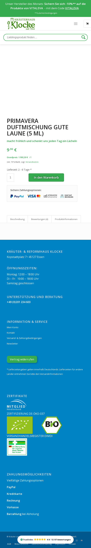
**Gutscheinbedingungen (46, 13)
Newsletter (12, 343)
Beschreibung (17, 219)
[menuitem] (9, 544)
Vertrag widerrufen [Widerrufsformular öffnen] (22, 359)
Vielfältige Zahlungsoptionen (25, 480)
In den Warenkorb (46, 177)
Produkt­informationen (66, 219)
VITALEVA (36, 8)
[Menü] (75, 24)
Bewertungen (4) (39, 219)
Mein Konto (12, 327)
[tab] (17, 219)
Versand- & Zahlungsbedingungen (24, 338)
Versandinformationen (51, 373)
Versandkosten (32, 162)
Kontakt (11, 332)
